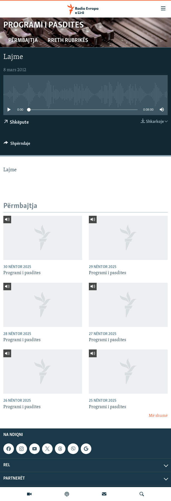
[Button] (17, 145)
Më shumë (158, 416)
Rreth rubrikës (68, 40)
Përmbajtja (23, 40)
